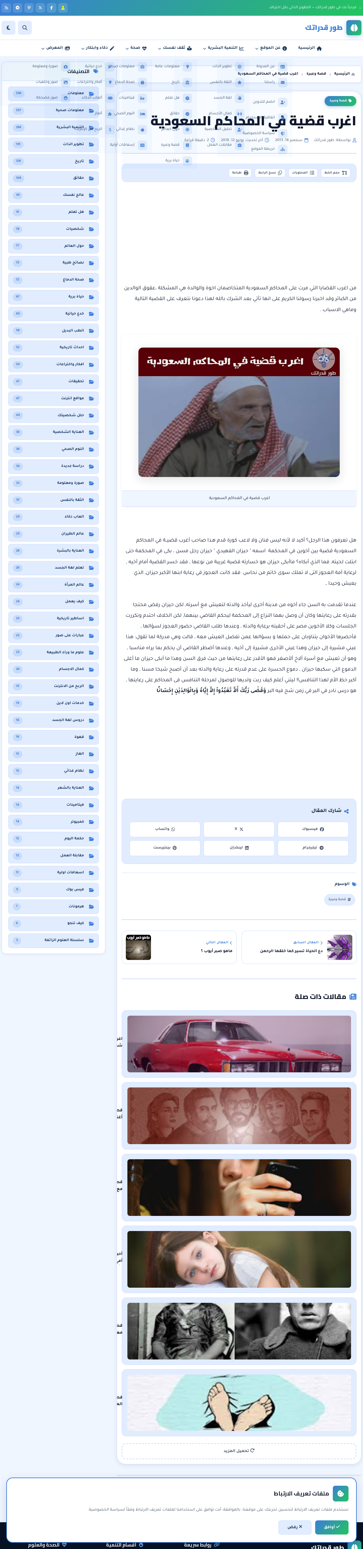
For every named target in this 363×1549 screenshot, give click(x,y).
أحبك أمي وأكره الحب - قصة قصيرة (274, 1198)
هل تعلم (56, 1477)
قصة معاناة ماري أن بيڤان (282, 1251)
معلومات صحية (50, 1455)
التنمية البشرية (127, 1455)
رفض (295, 1527)
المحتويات (291, 174)
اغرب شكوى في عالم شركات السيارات (270, 1040)
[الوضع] (8, 28)
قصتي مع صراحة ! (290, 1145)
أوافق (332, 1527)
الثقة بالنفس (128, 1477)
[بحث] (25, 28)
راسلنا (211, 1477)
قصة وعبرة (340, 101)
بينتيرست (165, 850)
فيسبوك (313, 832)
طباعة (213, 174)
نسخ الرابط (250, 174)
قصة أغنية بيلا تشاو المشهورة (277, 1093)
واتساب (165, 832)
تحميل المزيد (239, 1345)
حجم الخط (331, 174)
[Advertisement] (239, 235)
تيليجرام (313, 850)
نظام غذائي (54, 1466)
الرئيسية (209, 1455)
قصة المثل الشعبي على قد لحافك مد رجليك (264, 1304)
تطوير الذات (130, 1466)
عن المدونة (207, 1466)
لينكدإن (239, 850)
